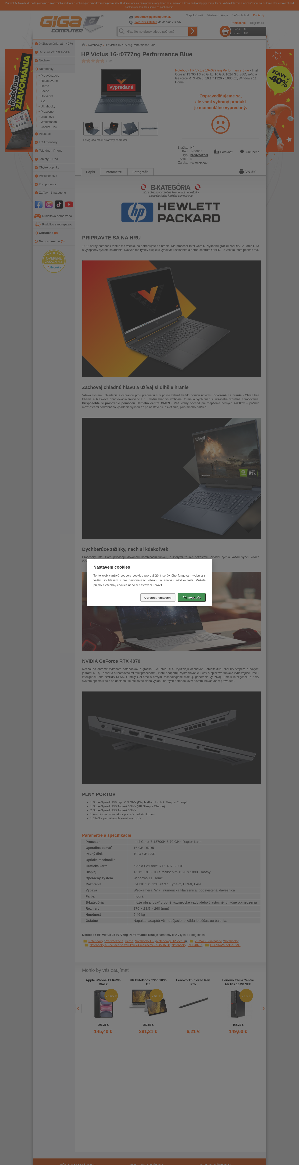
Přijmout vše (191, 597)
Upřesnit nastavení (157, 597)
